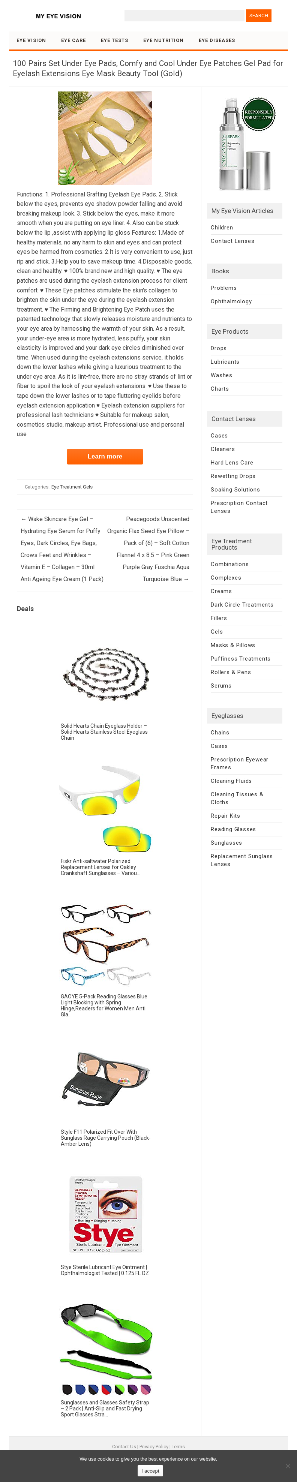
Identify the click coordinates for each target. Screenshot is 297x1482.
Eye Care (73, 40)
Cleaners (223, 449)
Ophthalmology (231, 301)
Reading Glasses (233, 829)
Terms (178, 1446)
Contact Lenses (232, 241)
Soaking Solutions (235, 489)
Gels (217, 631)
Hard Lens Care (232, 462)
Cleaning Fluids (231, 781)
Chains (220, 732)
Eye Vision (31, 40)
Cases (219, 435)
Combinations (230, 564)
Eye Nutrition (163, 40)
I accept (150, 1471)
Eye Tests (114, 40)
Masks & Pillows (233, 645)
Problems (224, 288)
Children (222, 227)
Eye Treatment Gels (72, 487)
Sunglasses (226, 842)
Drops (219, 348)
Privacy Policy (154, 1446)
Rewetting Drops (233, 476)
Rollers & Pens (231, 672)
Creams (221, 591)
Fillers (219, 618)
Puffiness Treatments (241, 658)
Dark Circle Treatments (242, 604)
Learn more (105, 456)
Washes (221, 375)
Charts (220, 388)
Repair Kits (225, 815)
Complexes (226, 577)
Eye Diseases (217, 40)
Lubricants (225, 361)
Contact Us (124, 1446)
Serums (221, 685)
